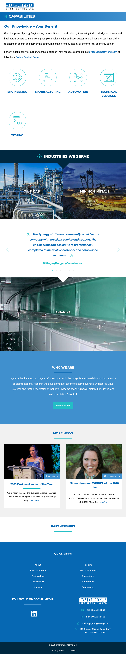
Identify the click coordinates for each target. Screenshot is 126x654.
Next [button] (118, 249)
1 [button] (52, 270)
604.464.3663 (98, 610)
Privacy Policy (58, 650)
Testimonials (38, 582)
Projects (88, 565)
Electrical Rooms (88, 570)
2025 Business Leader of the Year (31, 484)
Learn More (63, 405)
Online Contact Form (40, 56)
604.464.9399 (98, 616)
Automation (88, 582)
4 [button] (65, 270)
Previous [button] (7, 249)
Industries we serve (63, 156)
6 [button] (73, 270)
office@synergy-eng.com (88, 53)
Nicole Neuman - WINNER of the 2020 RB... (94, 485)
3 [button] (60, 270)
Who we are (63, 367)
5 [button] (69, 270)
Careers (38, 587)
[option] (31, 191)
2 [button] (56, 270)
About (38, 565)
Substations (88, 576)
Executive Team (38, 570)
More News (63, 433)
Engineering (88, 587)
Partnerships (63, 526)
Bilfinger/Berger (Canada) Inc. (63, 263)
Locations (72, 650)
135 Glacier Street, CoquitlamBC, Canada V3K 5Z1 (95, 631)
